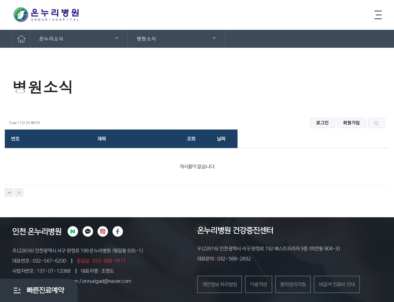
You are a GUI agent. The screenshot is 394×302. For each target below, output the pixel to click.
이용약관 (258, 284)
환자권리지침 (293, 284)
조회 (191, 138)
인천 (19, 231)
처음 (8, 192)
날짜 (221, 138)
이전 (18, 192)
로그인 (322, 123)
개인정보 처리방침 (219, 284)
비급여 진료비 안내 (337, 284)
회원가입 (351, 123)
